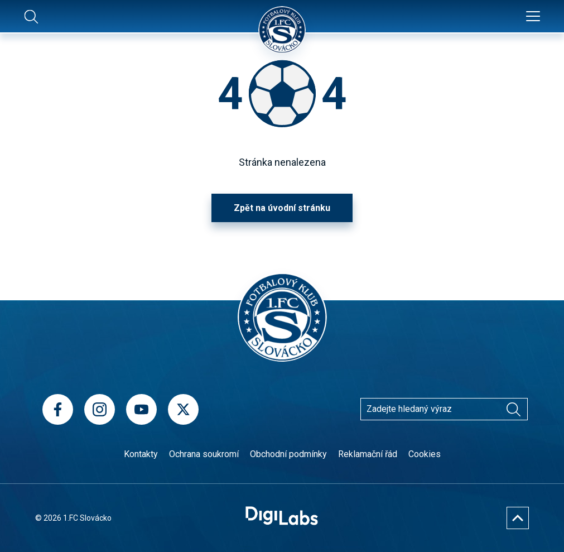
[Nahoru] (518, 518)
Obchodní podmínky (288, 454)
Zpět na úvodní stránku (282, 208)
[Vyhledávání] (514, 409)
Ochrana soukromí (204, 454)
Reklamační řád (367, 454)
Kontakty (141, 454)
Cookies (424, 454)
